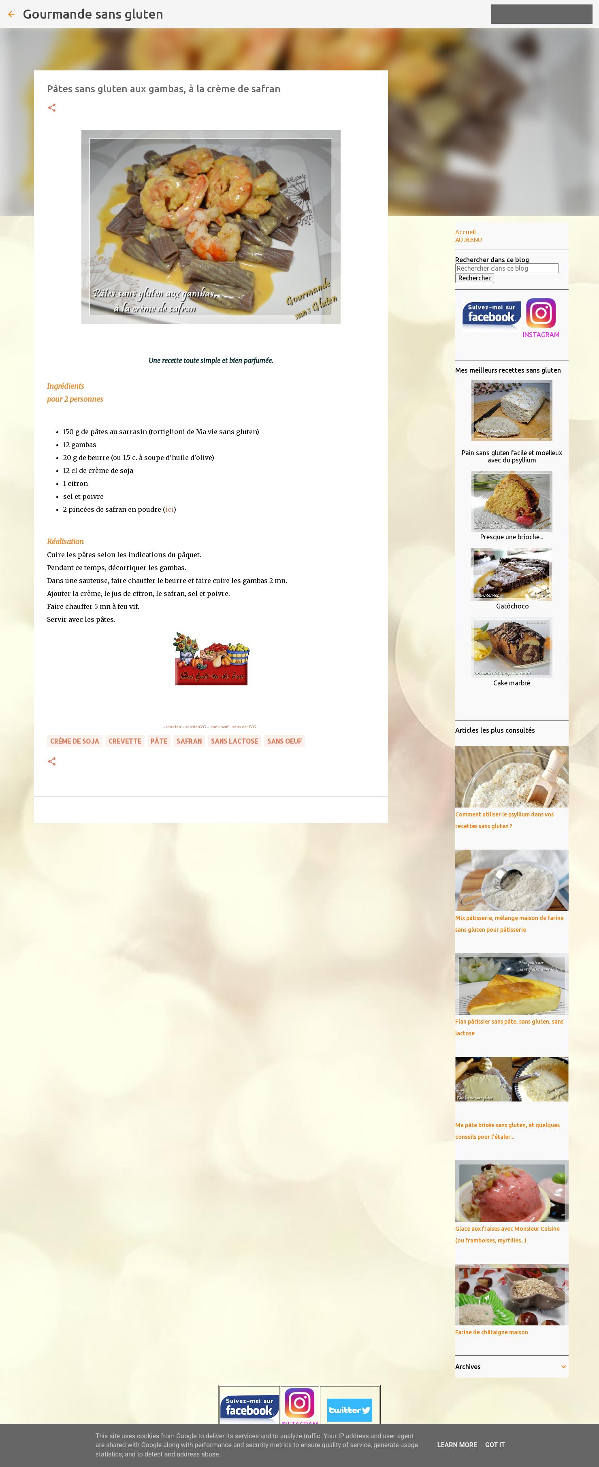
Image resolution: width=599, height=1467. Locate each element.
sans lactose (234, 741)
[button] (52, 108)
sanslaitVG (195, 727)
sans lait (173, 727)
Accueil (465, 232)
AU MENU (468, 240)
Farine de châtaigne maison (491, 1332)
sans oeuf (219, 727)
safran (189, 741)
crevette (125, 741)
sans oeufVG (244, 727)
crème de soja (74, 741)
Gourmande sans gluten (93, 13)
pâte (159, 741)
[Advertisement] (429, 349)
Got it (495, 1445)
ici (169, 509)
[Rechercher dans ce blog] (550, 14)
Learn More (457, 1445)
